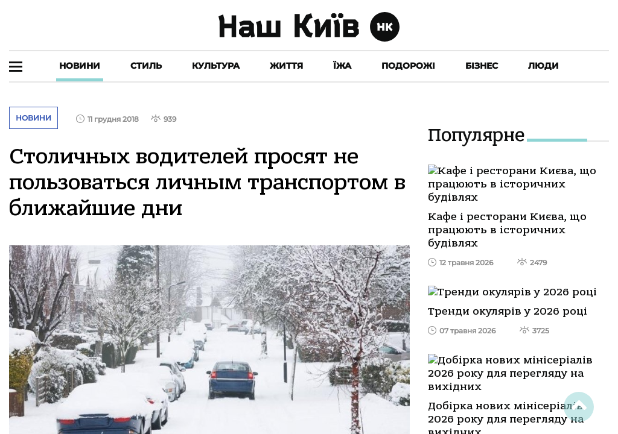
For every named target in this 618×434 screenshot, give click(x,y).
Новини (79, 65)
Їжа (342, 65)
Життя (286, 65)
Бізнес (481, 65)
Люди (543, 65)
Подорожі (408, 65)
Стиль (146, 65)
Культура (216, 65)
